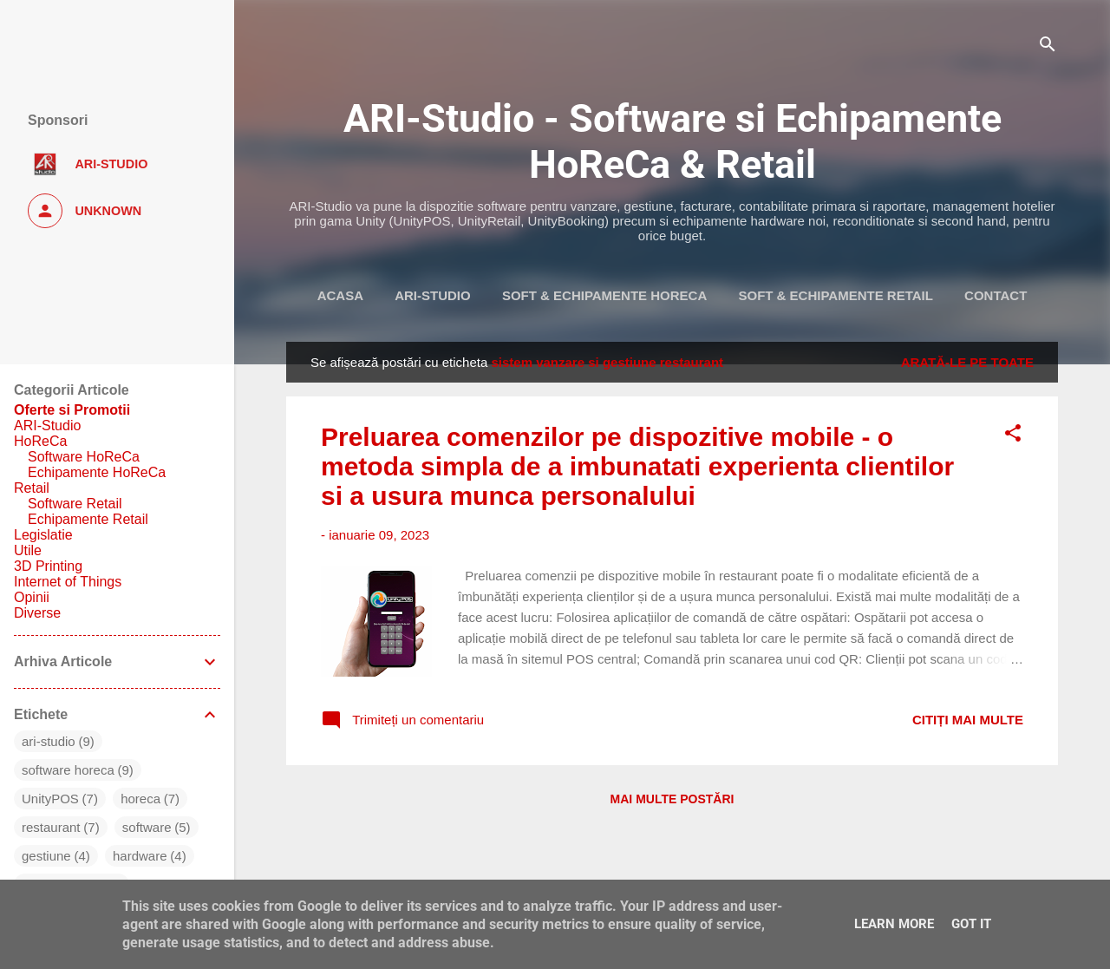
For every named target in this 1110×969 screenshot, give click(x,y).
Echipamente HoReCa (97, 472)
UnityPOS (50, 798)
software (147, 827)
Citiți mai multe (967, 719)
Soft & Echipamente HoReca (604, 295)
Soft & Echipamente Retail (835, 295)
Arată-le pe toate (967, 362)
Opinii (31, 597)
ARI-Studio (433, 295)
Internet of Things (67, 581)
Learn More (894, 924)
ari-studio (48, 741)
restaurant (51, 827)
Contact (995, 295)
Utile (28, 550)
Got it (971, 924)
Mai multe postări (672, 799)
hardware (140, 855)
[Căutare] (1047, 47)
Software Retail (75, 503)
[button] (1012, 435)
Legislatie (43, 534)
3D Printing (48, 566)
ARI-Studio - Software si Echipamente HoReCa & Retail (672, 141)
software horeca (68, 770)
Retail (31, 488)
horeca (140, 798)
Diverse (37, 613)
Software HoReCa (84, 456)
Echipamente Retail (88, 519)
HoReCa (40, 441)
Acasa (340, 295)
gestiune (46, 855)
